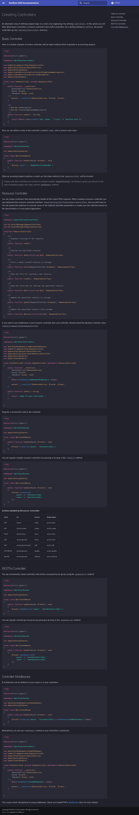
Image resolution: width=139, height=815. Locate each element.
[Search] (92, 3)
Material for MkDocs (17, 812)
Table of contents (118, 14)
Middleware (73, 802)
